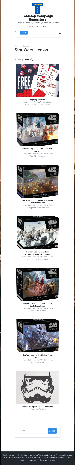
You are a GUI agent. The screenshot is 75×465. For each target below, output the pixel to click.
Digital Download (54, 457)
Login (24, 32)
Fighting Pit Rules (37, 100)
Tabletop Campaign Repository (37, 18)
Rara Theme (66, 457)
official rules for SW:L (37, 409)
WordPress (51, 460)
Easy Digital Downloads (36, 460)
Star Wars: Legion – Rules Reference (37, 407)
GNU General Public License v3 (20, 457)
